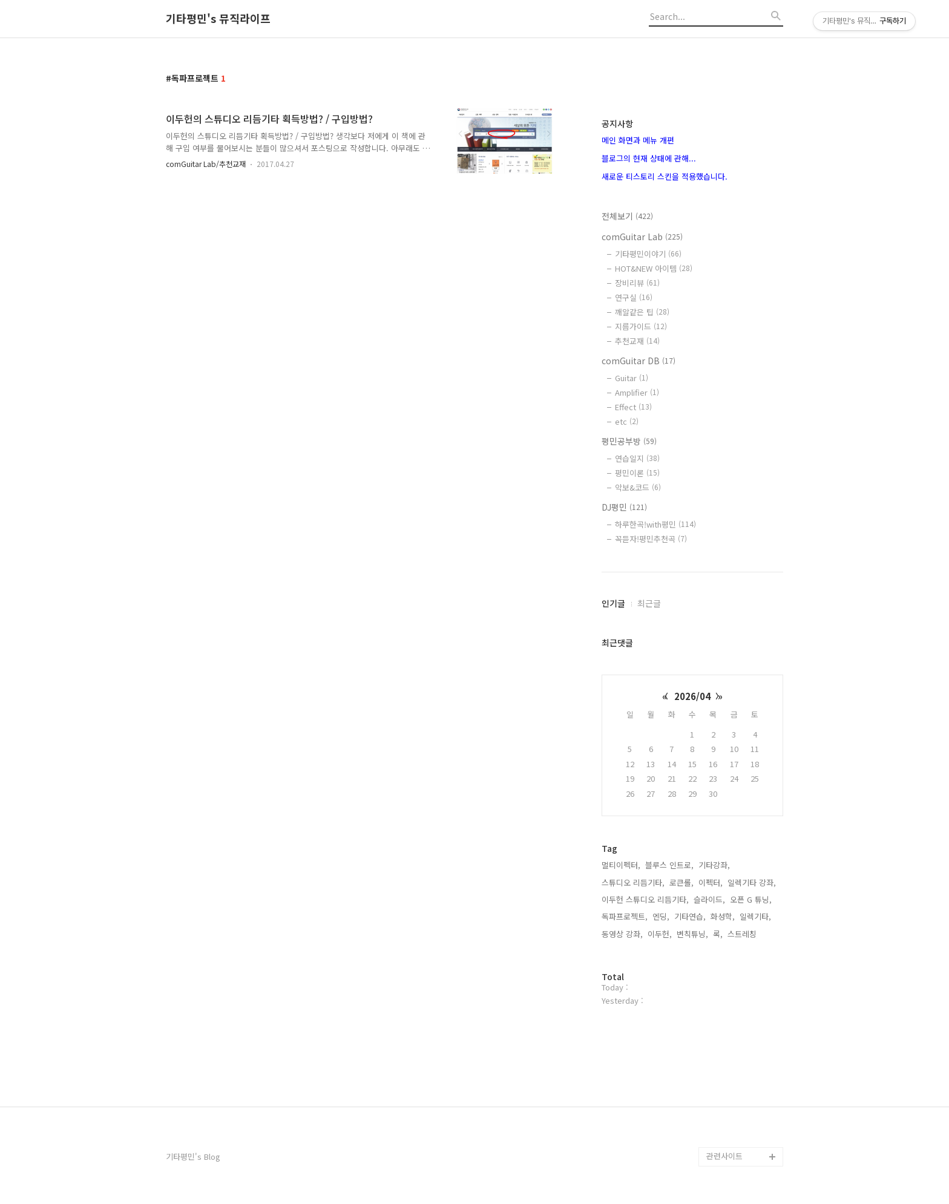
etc (627, 421)
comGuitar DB (638, 361)
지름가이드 (641, 326)
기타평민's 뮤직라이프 (218, 18)
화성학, (723, 916)
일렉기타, (755, 916)
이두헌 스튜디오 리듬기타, (645, 899)
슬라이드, (709, 899)
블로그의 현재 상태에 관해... (649, 158)
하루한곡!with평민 (655, 524)
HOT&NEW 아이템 (653, 268)
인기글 (613, 603)
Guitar (631, 378)
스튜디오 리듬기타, (633, 882)
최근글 (649, 603)
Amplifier (637, 392)
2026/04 (692, 696)
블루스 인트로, (669, 865)
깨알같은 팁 (642, 312)
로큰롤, (681, 882)
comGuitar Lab (642, 237)
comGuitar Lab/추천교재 (206, 164)
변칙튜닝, (692, 934)
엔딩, (660, 916)
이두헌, (660, 934)
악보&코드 (638, 487)
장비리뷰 (637, 283)
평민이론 (637, 473)
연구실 (633, 297)
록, (718, 934)
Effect (633, 407)
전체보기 (627, 216)
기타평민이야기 (648, 254)
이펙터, (710, 882)
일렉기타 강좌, (751, 882)
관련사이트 (724, 1156)
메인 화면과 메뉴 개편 (638, 140)
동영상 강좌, (622, 934)
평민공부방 (629, 441)
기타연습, (690, 916)
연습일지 (637, 458)
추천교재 (637, 341)
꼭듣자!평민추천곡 (651, 539)
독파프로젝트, (625, 916)
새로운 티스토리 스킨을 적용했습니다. (664, 176)
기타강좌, (714, 865)
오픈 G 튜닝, (751, 899)
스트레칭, (743, 934)
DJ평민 (624, 507)
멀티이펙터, (621, 865)
